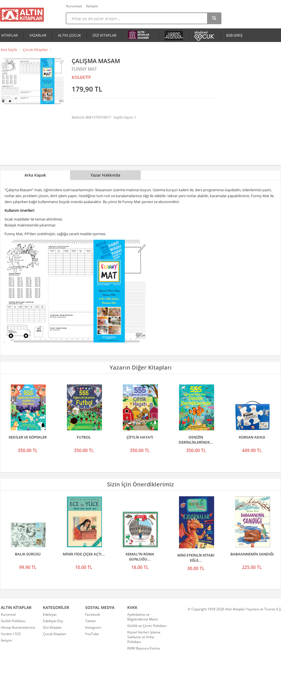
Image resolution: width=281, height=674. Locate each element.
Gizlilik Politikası (13, 621)
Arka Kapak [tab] (35, 175)
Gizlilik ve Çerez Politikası (147, 625)
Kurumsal (74, 6)
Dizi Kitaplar (52, 627)
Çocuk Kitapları (35, 49)
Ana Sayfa (9, 49)
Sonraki (274, 405)
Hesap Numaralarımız (18, 627)
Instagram (93, 627)
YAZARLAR (37, 35)
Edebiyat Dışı (53, 621)
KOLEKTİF (81, 77)
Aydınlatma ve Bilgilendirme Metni (142, 617)
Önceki (6, 405)
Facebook (92, 614)
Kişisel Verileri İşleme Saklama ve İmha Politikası (143, 637)
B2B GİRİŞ (234, 35)
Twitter (90, 621)
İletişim (92, 6)
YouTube (92, 633)
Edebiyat (49, 614)
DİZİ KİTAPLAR (104, 35)
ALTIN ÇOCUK (69, 35)
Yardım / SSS (11, 633)
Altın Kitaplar (22, 15)
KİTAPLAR (9, 35)
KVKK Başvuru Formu (143, 648)
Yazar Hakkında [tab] (105, 175)
